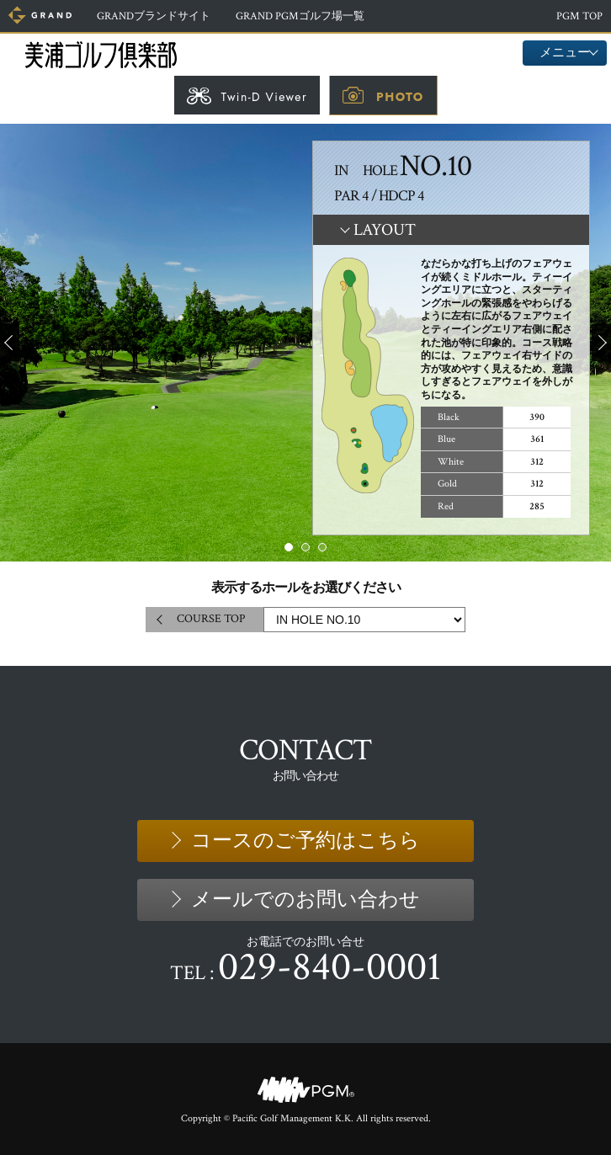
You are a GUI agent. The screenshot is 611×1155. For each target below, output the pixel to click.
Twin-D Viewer (263, 96)
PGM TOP (579, 16)
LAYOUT (384, 230)
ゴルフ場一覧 (300, 16)
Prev (9, 342)
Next (601, 342)
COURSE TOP (211, 618)
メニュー (564, 53)
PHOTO (399, 96)
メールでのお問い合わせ (305, 899)
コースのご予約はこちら (305, 841)
